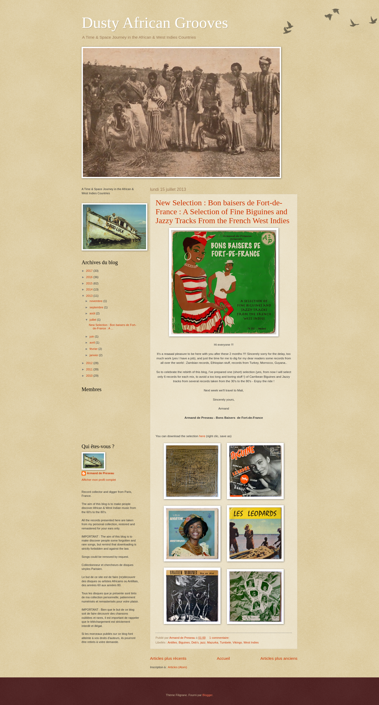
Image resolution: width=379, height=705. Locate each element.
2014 (89, 289)
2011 (89, 369)
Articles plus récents (168, 658)
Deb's (195, 642)
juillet (93, 319)
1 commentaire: (219, 637)
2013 (89, 295)
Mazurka (212, 642)
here (202, 436)
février (93, 348)
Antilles (172, 642)
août (92, 313)
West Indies (250, 642)
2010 (89, 375)
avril (92, 342)
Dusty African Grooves (155, 22)
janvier (94, 355)
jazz (203, 642)
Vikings (237, 642)
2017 (89, 270)
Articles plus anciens (278, 658)
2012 (89, 363)
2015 (89, 283)
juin (92, 336)
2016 (89, 277)
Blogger (207, 695)
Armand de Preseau (100, 473)
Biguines (184, 642)
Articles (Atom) (177, 667)
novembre (96, 301)
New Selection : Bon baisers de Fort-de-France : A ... (112, 326)
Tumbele (225, 642)
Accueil (223, 658)
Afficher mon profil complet (99, 479)
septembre (96, 307)
